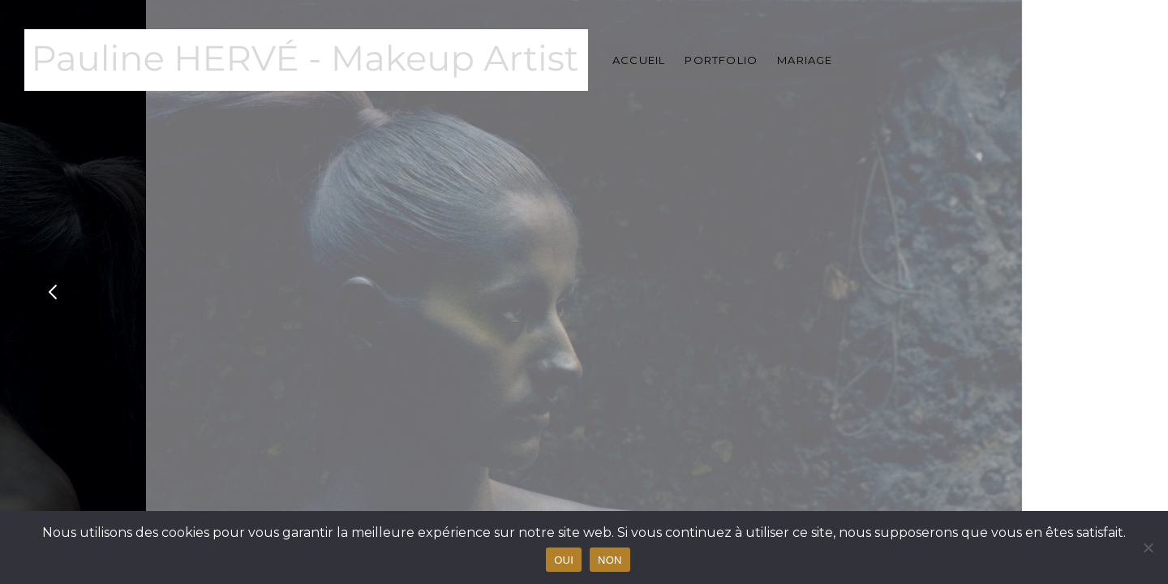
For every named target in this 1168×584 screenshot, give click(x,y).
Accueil (638, 60)
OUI (563, 560)
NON (610, 560)
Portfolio (721, 60)
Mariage (804, 60)
